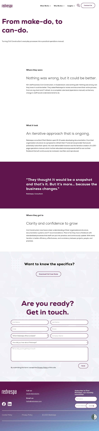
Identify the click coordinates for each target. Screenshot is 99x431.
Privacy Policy (42, 368)
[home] (7, 6)
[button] (46, 6)
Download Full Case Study (48, 274)
